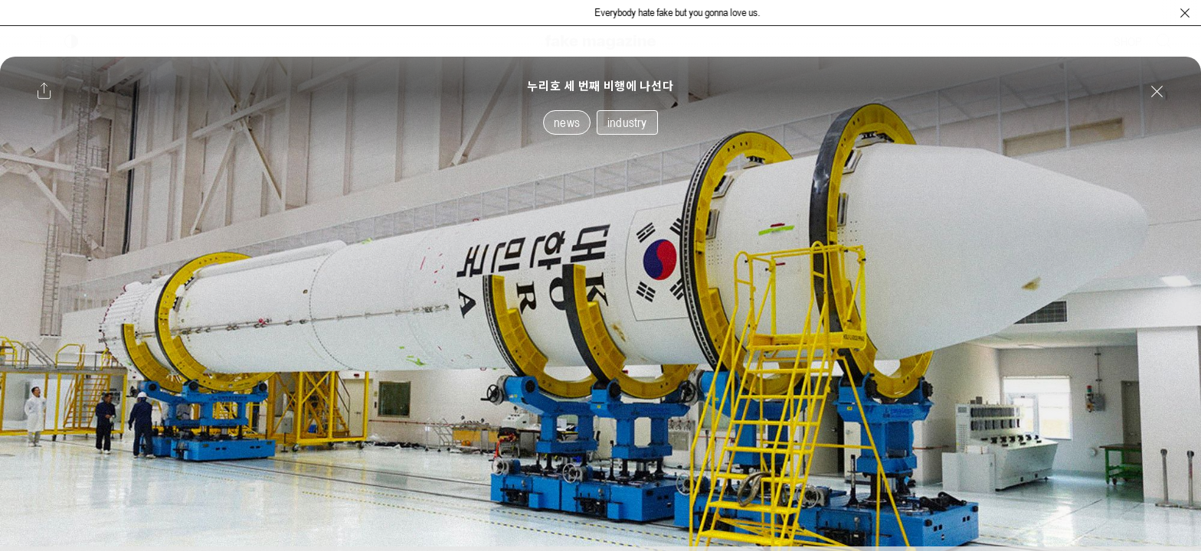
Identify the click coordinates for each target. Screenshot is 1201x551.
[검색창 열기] (1164, 41)
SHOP (1128, 41)
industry (627, 122)
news (567, 122)
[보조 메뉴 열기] (41, 41)
